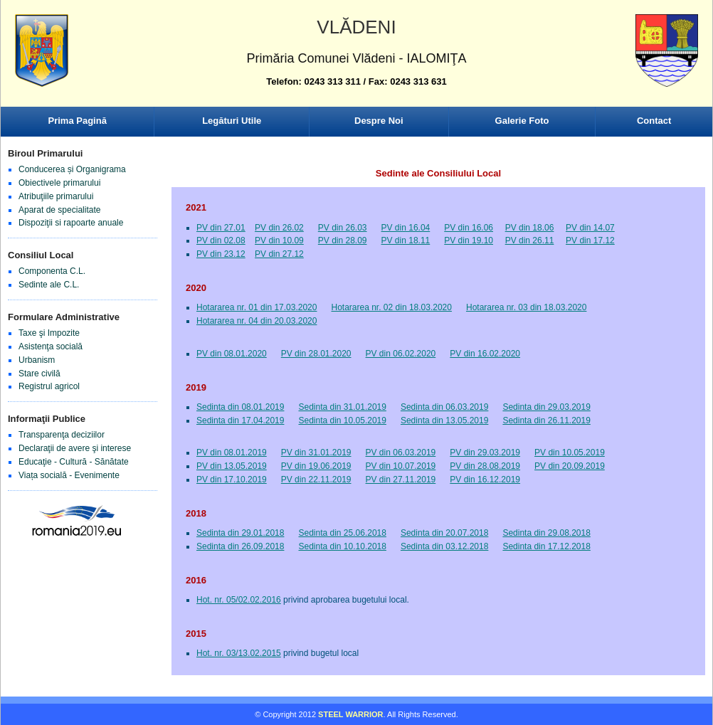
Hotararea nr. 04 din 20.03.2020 (256, 321)
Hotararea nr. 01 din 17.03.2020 (256, 307)
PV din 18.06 (529, 228)
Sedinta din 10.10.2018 (342, 546)
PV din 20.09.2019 (569, 466)
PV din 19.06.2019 (316, 466)
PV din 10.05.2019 (569, 452)
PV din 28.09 (342, 240)
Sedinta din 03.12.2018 (444, 546)
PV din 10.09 (279, 240)
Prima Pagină (77, 120)
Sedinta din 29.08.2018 (546, 533)
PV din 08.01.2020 (231, 354)
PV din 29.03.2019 (485, 452)
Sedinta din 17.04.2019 (240, 420)
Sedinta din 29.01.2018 (240, 533)
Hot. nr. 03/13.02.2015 (238, 653)
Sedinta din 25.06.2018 (342, 533)
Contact (654, 120)
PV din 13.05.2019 (231, 466)
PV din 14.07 (590, 228)
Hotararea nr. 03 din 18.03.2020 (526, 307)
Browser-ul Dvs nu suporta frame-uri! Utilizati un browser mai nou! (356, 64)
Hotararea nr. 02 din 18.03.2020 (391, 307)
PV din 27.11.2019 (401, 480)
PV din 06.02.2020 (401, 354)
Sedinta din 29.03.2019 (546, 407)
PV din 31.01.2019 (316, 452)
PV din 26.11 (529, 240)
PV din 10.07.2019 (401, 466)
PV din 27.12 (279, 254)
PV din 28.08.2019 (485, 466)
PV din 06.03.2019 (401, 452)
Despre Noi (378, 120)
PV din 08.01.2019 (231, 452)
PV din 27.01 (220, 228)
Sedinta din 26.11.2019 (546, 420)
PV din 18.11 (406, 240)
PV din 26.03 (342, 228)
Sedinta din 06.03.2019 (444, 407)
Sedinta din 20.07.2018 (444, 533)
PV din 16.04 (406, 228)
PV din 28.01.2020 (316, 354)
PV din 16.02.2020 (485, 354)
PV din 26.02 (279, 228)
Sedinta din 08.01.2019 (240, 407)
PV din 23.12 (220, 254)
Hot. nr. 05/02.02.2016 (238, 600)
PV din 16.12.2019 (485, 480)
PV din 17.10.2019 (231, 480)
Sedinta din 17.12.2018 (546, 546)
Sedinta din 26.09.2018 (240, 546)
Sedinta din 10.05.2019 (342, 420)
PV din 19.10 (468, 240)
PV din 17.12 (590, 240)
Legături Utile (231, 120)
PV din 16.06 (468, 228)
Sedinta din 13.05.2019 (444, 420)
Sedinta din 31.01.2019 (342, 407)
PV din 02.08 (220, 240)
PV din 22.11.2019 (316, 480)
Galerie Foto (522, 120)
